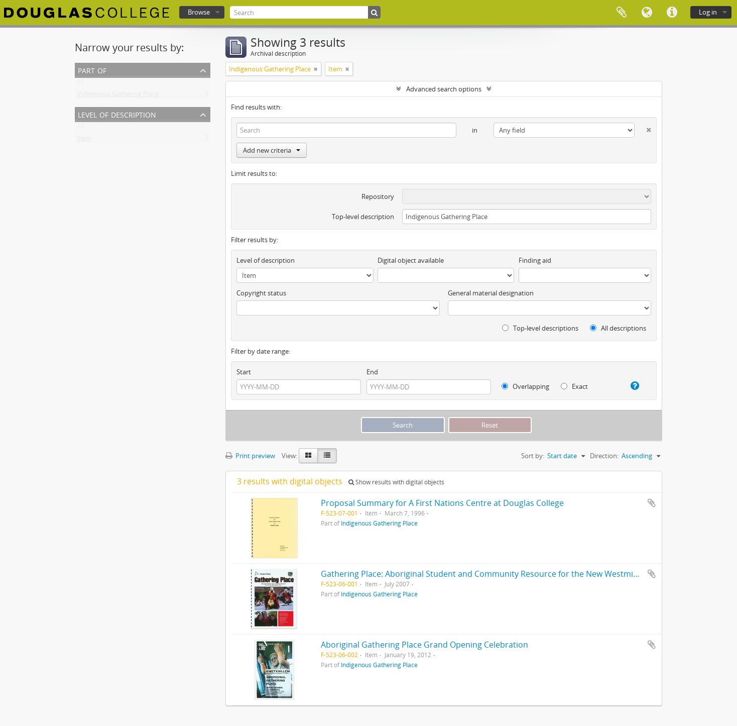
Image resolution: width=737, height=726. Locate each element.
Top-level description (363, 216)
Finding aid (535, 260)
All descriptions (618, 328)
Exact (574, 386)
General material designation (491, 292)
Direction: (604, 455)
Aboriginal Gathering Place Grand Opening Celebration (424, 644)
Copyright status (261, 292)
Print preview (250, 455)
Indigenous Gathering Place (118, 95)
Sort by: (532, 455)
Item (84, 140)
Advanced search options (443, 88)
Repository (377, 196)
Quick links (671, 12)
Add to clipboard (652, 503)
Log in (708, 12)
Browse (199, 12)
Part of (92, 69)
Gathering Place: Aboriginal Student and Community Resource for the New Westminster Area (497, 573)
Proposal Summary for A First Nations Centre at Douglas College (442, 502)
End (372, 371)
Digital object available (411, 260)
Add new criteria (271, 150)
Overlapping (525, 386)
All (80, 83)
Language (646, 12)
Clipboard (621, 12)
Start (243, 371)
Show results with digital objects (396, 482)
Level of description (117, 114)
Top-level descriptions (540, 328)
